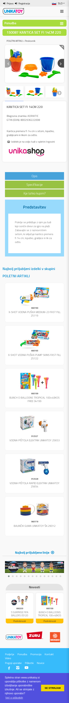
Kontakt (49, 654)
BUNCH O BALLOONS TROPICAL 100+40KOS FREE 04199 (34, 399)
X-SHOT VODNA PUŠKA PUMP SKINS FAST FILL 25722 (34, 356)
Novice (40, 663)
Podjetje (9, 654)
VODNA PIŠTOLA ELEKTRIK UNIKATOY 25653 (34, 440)
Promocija (35, 654)
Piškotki (29, 663)
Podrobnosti (19, 621)
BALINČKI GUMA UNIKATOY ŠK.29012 (34, 526)
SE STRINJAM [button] (53, 688)
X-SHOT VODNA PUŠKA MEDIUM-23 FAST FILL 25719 (35, 313)
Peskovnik (30, 41)
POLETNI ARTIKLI (15, 41)
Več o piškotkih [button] (14, 697)
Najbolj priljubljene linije (32, 552)
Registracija (24, 3)
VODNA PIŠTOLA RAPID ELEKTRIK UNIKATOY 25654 (34, 485)
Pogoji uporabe (13, 663)
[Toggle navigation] (62, 23)
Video (8, 658)
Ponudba (22, 654)
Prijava (10, 3)
